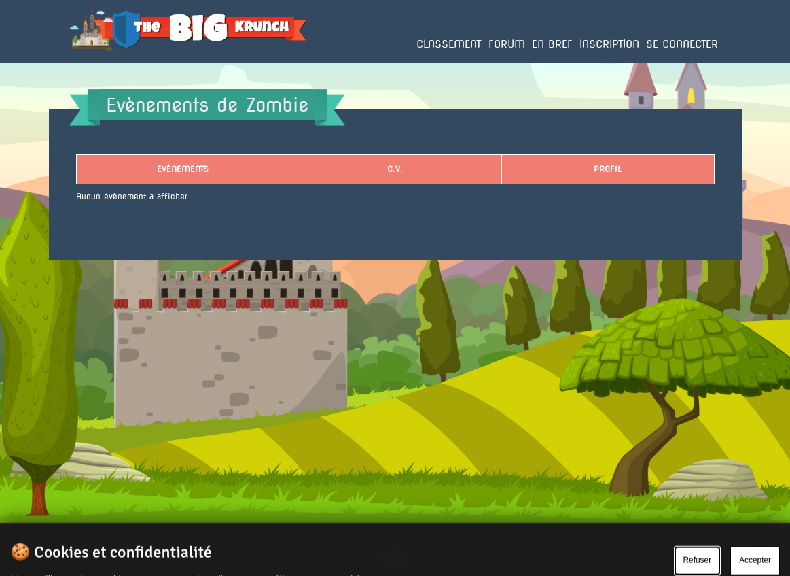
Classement (449, 44)
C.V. (395, 169)
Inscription (609, 44)
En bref (552, 44)
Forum (506, 44)
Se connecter (682, 44)
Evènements (183, 169)
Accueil (84, 62)
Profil (608, 169)
